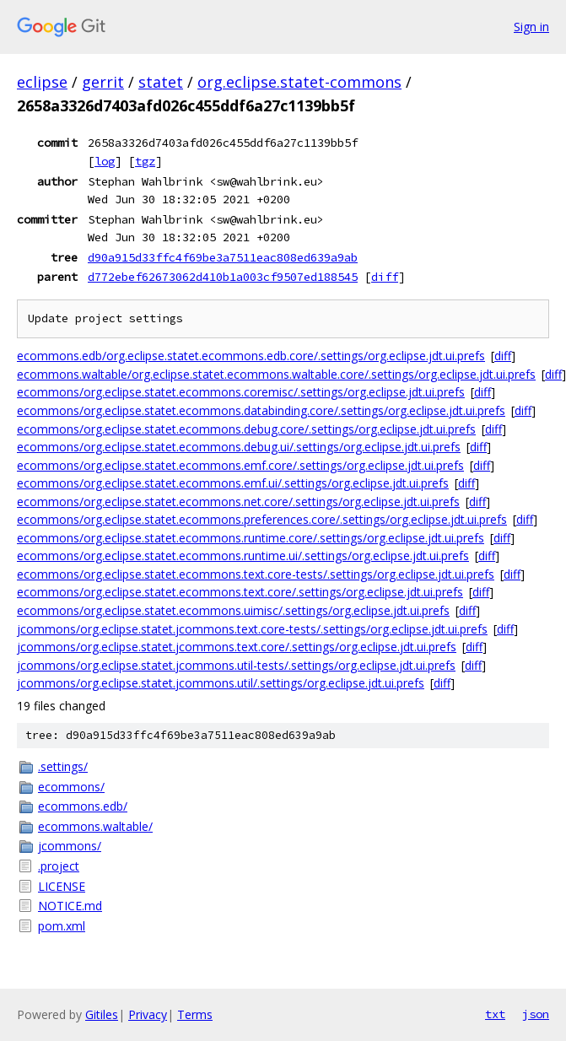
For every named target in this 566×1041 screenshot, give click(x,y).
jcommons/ (69, 846)
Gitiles (101, 1014)
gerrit (103, 82)
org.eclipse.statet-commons (299, 82)
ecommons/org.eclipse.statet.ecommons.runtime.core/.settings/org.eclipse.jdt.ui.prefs (250, 538)
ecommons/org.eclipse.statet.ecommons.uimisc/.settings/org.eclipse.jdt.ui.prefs (233, 610)
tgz (145, 161)
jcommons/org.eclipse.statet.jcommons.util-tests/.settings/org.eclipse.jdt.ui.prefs (236, 665)
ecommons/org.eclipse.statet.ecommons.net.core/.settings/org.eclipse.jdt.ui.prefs (238, 502)
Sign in (531, 27)
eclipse (42, 82)
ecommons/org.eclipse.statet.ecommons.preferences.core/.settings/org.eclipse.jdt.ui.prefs (262, 519)
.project (58, 866)
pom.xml (61, 926)
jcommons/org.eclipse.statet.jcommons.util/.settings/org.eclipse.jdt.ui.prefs (220, 683)
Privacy (147, 1014)
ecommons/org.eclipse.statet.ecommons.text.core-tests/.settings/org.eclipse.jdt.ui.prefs (255, 574)
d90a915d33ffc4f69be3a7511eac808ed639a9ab (223, 257)
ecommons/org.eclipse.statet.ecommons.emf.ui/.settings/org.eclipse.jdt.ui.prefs (233, 483)
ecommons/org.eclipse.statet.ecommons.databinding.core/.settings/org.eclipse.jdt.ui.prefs (261, 410)
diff (384, 276)
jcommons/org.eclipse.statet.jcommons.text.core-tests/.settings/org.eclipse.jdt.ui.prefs (252, 629)
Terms (195, 1014)
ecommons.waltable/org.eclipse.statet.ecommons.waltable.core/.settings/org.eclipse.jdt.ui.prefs (276, 374)
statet (160, 82)
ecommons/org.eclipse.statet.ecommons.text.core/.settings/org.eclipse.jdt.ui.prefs (240, 592)
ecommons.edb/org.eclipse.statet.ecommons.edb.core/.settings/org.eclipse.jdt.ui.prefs (251, 356)
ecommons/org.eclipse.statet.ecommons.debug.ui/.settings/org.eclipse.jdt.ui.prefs (239, 447)
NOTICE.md (70, 906)
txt (495, 1014)
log (104, 161)
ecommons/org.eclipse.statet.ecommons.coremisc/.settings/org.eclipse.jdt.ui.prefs (241, 392)
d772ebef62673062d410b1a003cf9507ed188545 (223, 276)
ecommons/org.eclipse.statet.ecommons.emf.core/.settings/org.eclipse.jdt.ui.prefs (240, 465)
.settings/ (63, 766)
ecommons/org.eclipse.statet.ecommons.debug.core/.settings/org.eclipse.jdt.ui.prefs (246, 429)
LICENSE (61, 886)
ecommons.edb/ (82, 806)
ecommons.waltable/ (95, 826)
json (535, 1014)
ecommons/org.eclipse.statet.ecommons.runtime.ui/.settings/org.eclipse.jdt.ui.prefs (243, 555)
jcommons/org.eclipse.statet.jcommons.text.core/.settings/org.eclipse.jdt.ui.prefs (236, 647)
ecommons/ (71, 787)
